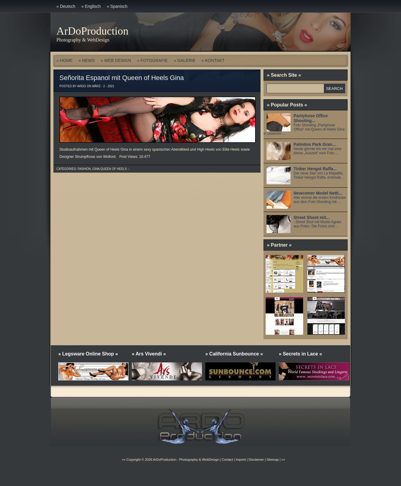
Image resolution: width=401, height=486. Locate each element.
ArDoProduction (92, 31)
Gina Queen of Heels (109, 169)
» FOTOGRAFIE (152, 60)
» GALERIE (184, 60)
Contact (227, 459)
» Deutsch (65, 6)
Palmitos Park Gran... (315, 144)
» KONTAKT (213, 60)
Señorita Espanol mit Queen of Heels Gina (121, 78)
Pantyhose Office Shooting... (311, 118)
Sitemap (272, 459)
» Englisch (91, 6)
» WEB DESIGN (116, 60)
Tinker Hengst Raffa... (315, 168)
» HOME (64, 60)
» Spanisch (117, 6)
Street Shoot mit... (312, 217)
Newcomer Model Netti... (318, 193)
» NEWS (87, 60)
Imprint (241, 459)
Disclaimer (256, 459)
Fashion (84, 169)
